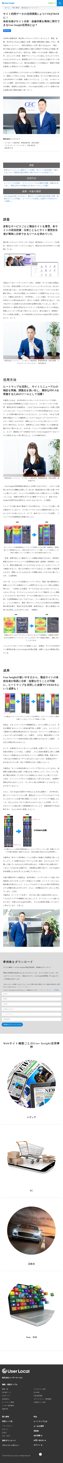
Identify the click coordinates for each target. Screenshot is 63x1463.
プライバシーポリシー (23, 987)
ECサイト (5, 1429)
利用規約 (56, 990)
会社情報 (37, 1435)
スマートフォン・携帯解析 (42, 1399)
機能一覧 (5, 1389)
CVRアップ (6, 1395)
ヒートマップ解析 (8, 1402)
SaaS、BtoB (6, 1436)
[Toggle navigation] (60, 3)
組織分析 (5, 1409)
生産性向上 (6, 1399)
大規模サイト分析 (40, 1402)
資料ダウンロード (9, 1440)
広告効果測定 (38, 1395)
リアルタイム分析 (40, 1389)
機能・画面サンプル (9, 1384)
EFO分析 (36, 1392)
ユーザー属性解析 (8, 1405)
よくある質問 (39, 1426)
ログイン (37, 1445)
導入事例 (15, 8)
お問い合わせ (39, 1440)
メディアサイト (7, 1426)
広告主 (4, 1432)
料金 (35, 1417)
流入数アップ (6, 1392)
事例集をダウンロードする (12, 1024)
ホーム (7, 8)
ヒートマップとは (40, 1421)
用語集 (36, 1431)
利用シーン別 (7, 1421)
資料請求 (51, 3)
